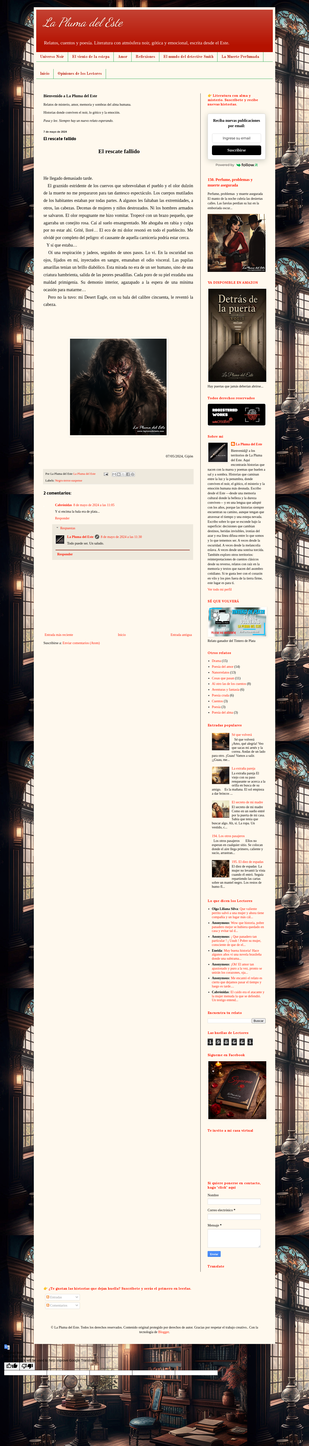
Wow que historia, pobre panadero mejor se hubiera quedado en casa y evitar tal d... (238, 927)
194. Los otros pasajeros (228, 836)
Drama (216, 661)
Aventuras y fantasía (225, 689)
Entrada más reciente (59, 635)
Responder (62, 518)
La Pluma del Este (82, 22)
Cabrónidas (63, 505)
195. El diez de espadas (247, 862)
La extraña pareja (243, 768)
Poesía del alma (222, 712)
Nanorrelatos (220, 672)
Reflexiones (145, 57)
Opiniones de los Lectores (80, 74)
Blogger (163, 1332)
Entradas (54, 1297)
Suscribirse (236, 150)
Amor (122, 57)
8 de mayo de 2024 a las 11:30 (121, 537)
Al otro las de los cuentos (229, 684)
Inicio (44, 74)
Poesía (216, 707)
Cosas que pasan (223, 678)
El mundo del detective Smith (188, 57)
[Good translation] (12, 1366)
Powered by (237, 165)
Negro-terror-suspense (68, 480)
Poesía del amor (222, 666)
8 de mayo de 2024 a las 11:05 (93, 505)
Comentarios (56, 1305)
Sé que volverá (242, 735)
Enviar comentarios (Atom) (81, 643)
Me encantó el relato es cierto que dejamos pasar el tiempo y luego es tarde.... (237, 982)
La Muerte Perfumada (240, 57)
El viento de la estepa (91, 57)
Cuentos (217, 701)
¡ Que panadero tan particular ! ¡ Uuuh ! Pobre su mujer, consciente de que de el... (236, 941)
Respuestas (67, 528)
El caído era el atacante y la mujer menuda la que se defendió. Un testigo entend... (238, 996)
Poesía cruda (220, 695)
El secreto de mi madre (247, 802)
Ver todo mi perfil (220, 589)
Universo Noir (52, 57)
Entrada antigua (181, 635)
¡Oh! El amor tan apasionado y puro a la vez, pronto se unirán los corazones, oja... (237, 968)
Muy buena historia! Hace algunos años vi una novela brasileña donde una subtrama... (237, 955)
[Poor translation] (27, 1366)
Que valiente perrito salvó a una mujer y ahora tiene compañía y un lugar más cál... (238, 913)
